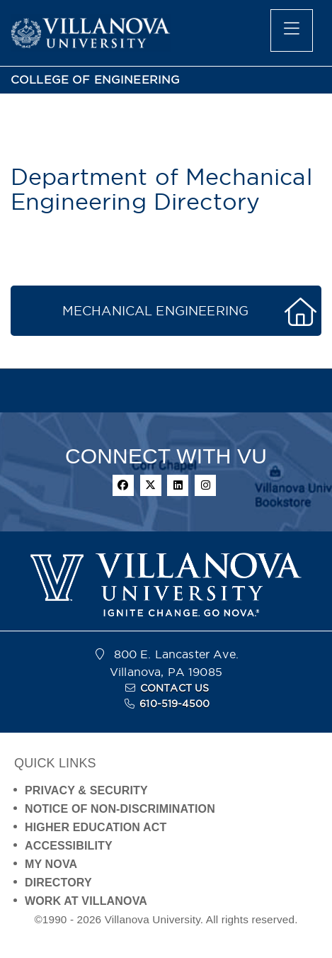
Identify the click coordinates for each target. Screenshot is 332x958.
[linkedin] (177, 485)
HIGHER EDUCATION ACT (95, 827)
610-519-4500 (174, 703)
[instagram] (205, 485)
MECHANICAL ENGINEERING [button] (155, 310)
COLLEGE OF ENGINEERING (95, 80)
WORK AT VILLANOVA (86, 901)
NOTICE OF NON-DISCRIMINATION (120, 809)
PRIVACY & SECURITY (86, 790)
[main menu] (291, 30)
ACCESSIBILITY (69, 846)
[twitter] (150, 485)
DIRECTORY (58, 883)
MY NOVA (51, 864)
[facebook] (123, 485)
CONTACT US (175, 688)
